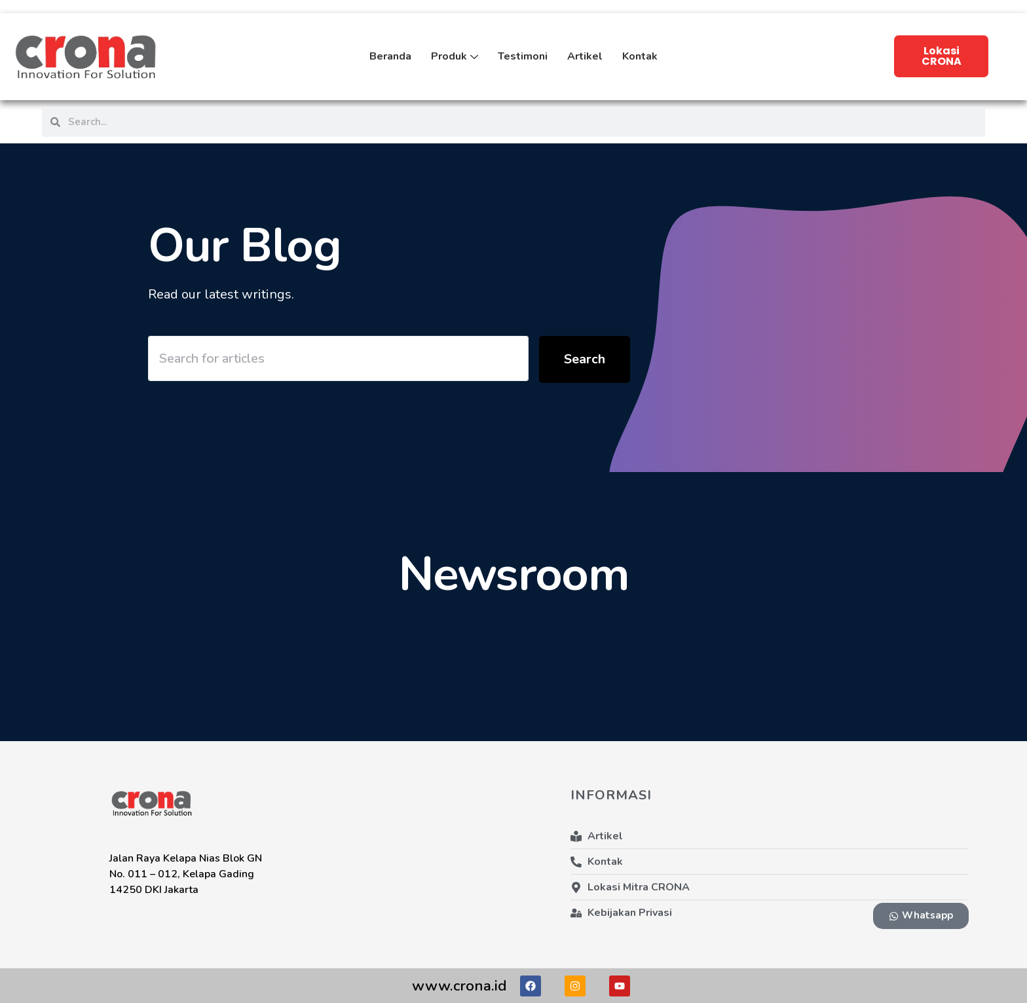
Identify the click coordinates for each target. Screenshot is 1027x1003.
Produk (454, 65)
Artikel (585, 56)
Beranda (390, 56)
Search (584, 359)
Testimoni (523, 56)
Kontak (640, 56)
